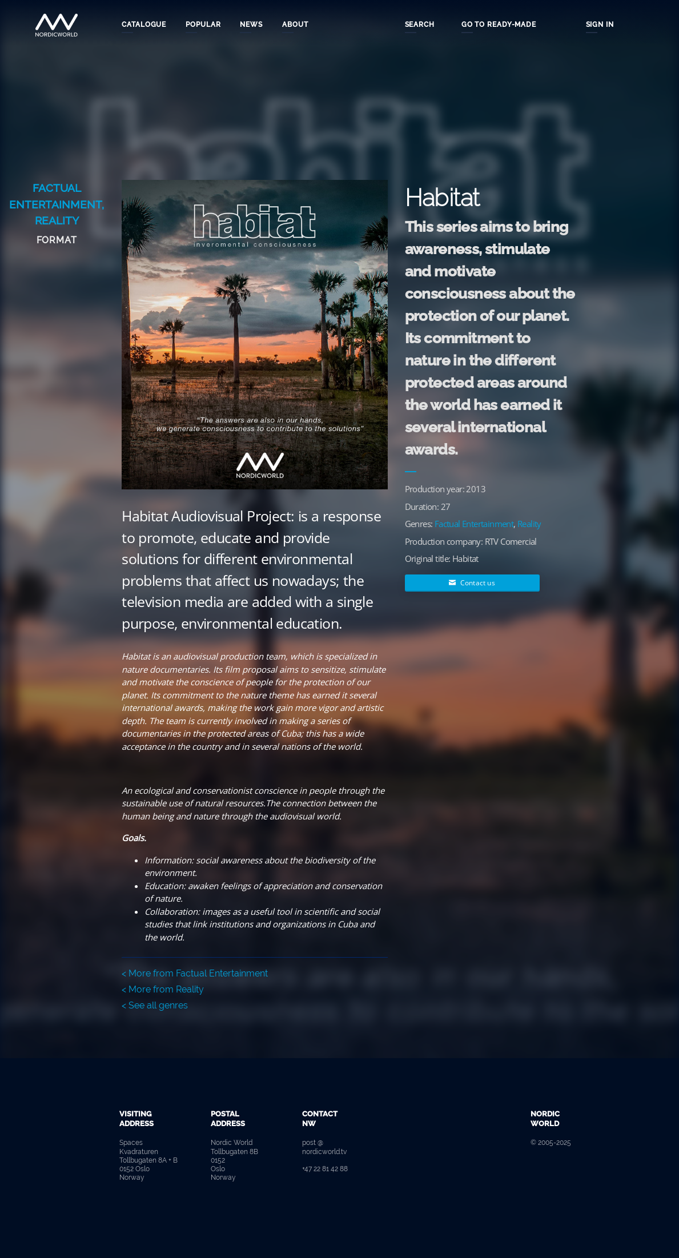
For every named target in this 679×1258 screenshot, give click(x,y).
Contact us (472, 583)
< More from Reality (163, 989)
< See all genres (155, 1005)
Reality (57, 220)
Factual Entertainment (474, 523)
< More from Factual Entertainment (195, 973)
